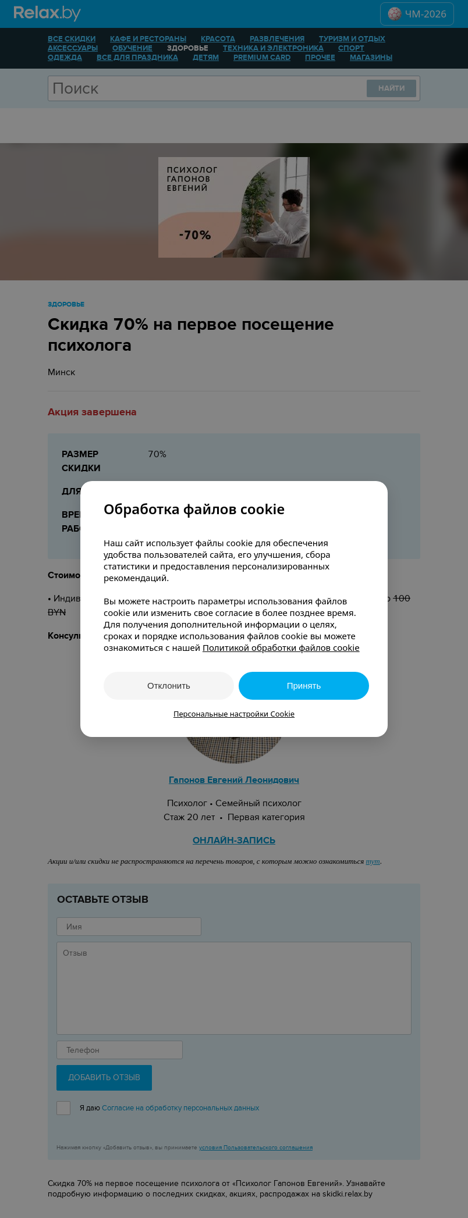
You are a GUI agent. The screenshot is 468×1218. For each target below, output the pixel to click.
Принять (304, 685)
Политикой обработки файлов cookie (281, 647)
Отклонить (168, 685)
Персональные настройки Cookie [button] (234, 713)
